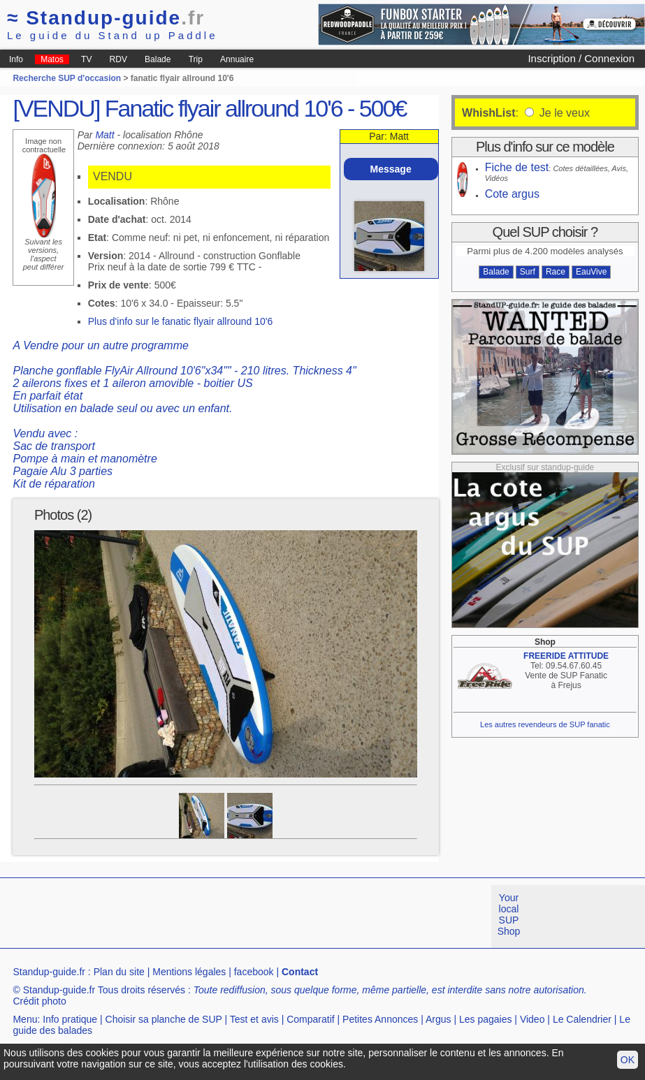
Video (532, 1019)
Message (391, 169)
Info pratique (70, 1019)
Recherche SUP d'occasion (67, 78)
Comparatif (310, 1019)
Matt (104, 134)
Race (555, 272)
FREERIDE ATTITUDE (566, 656)
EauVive (591, 272)
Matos (52, 59)
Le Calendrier (582, 1019)
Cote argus (512, 194)
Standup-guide (106, 18)
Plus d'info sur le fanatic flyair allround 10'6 (180, 321)
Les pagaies (485, 1019)
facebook (254, 971)
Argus (438, 1019)
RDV (118, 59)
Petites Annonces (380, 1019)
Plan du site (119, 971)
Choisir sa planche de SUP (164, 1019)
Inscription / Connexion (581, 58)
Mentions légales (189, 971)
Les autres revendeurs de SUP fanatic (545, 724)
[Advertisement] (254, 916)
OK (628, 1059)
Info (16, 59)
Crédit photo (39, 1001)
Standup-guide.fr (49, 971)
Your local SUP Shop (509, 914)
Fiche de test (517, 167)
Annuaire (237, 59)
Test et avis (254, 1019)
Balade (158, 59)
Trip (196, 59)
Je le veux (562, 113)
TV (86, 59)
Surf (527, 272)
